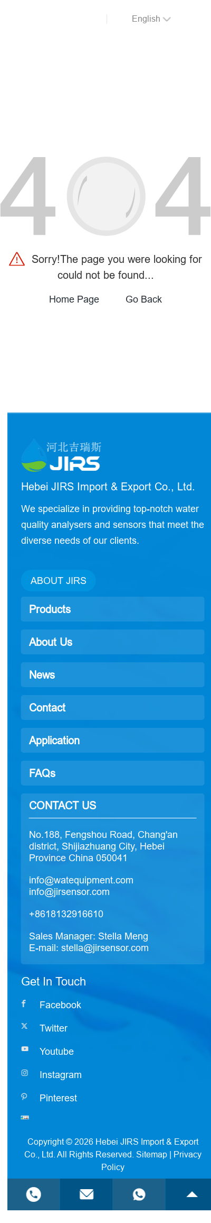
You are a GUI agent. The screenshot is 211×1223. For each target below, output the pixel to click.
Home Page (74, 299)
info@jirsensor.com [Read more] (97, 891)
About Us (78, 642)
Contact (75, 707)
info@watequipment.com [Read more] (109, 880)
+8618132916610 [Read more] (94, 913)
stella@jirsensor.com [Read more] (133, 947)
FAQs (70, 773)
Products (78, 609)
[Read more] (79, 1005)
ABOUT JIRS (86, 580)
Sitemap (179, 1154)
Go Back (144, 299)
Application (82, 740)
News (70, 675)
